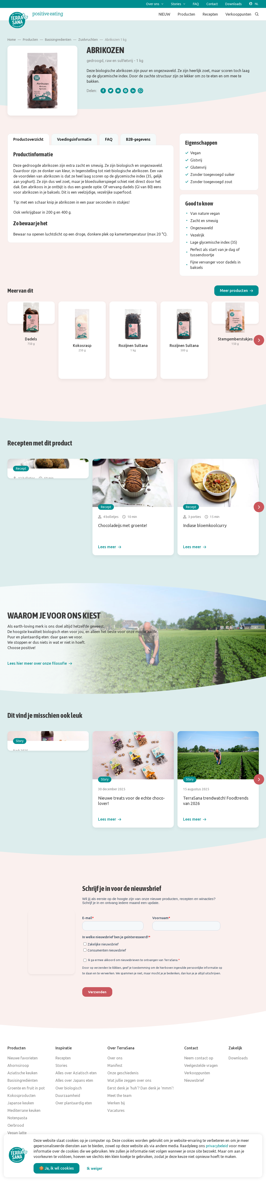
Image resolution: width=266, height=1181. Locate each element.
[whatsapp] (140, 90)
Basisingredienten (58, 39)
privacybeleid (217, 1146)
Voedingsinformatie (74, 139)
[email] (118, 90)
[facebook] (103, 90)
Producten (30, 39)
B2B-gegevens (138, 139)
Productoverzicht (28, 139)
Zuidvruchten (88, 39)
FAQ (109, 139)
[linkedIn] (133, 90)
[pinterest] (125, 90)
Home (11, 39)
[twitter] (110, 90)
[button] (236, 290)
